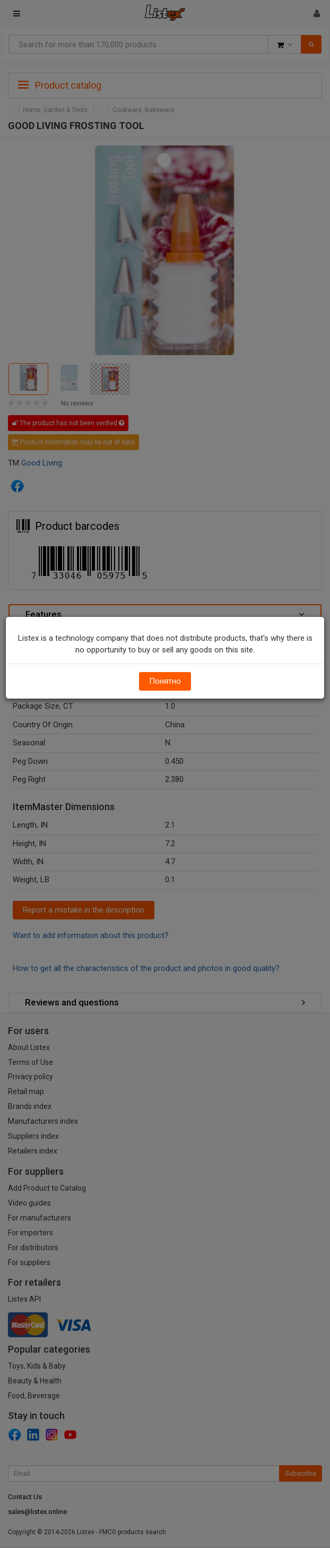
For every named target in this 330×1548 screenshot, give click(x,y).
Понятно (165, 681)
